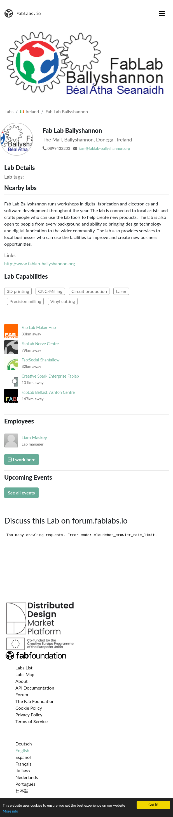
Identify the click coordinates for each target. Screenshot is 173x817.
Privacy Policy (29, 714)
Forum (21, 694)
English (22, 750)
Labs (8, 111)
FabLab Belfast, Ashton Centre (48, 392)
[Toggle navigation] (162, 13)
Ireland (29, 111)
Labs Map (24, 674)
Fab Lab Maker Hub (39, 327)
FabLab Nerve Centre (40, 343)
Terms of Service (31, 721)
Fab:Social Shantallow (41, 359)
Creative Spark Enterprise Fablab (50, 376)
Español (23, 757)
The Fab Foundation (35, 701)
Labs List (23, 667)
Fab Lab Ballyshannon (67, 111)
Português (25, 784)
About (21, 681)
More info (10, 811)
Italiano (22, 770)
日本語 (22, 790)
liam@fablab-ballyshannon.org (104, 148)
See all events (21, 492)
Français (23, 763)
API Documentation (34, 687)
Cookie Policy (28, 708)
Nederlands (26, 777)
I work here (21, 459)
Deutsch (23, 743)
